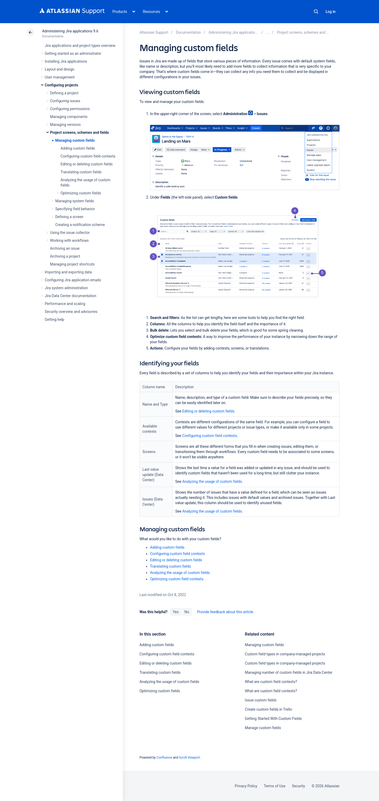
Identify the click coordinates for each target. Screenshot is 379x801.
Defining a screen (69, 217)
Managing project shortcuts (72, 264)
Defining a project (64, 93)
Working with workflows (69, 240)
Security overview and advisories (71, 311)
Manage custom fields (263, 728)
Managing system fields (74, 201)
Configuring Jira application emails (73, 280)
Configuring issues (65, 101)
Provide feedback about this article (225, 612)
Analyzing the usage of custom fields (212, 481)
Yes (175, 612)
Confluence (164, 757)
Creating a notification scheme (80, 225)
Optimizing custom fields (81, 193)
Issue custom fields (260, 700)
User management (59, 77)
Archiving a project (65, 256)
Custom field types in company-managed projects (285, 654)
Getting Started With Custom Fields (273, 718)
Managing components (68, 117)
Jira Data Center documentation (70, 296)
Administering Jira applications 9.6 (70, 31)
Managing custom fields (75, 140)
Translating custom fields (81, 172)
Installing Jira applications (66, 61)
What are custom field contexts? (271, 682)
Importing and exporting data (68, 272)
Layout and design (59, 69)
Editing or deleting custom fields (87, 164)
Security (298, 786)
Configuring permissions (70, 109)
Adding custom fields (78, 148)
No (186, 612)
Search (316, 11)
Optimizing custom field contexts (176, 579)
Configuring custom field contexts (88, 156)
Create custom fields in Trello (268, 709)
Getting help (54, 319)
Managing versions (65, 124)
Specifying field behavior (75, 209)
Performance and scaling (65, 304)
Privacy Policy (246, 786)
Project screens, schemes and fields (79, 132)
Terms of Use (274, 786)
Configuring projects (61, 85)
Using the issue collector (70, 232)
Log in (331, 11)
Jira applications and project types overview (80, 45)
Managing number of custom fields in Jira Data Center (288, 672)
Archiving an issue (64, 248)
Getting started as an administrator (73, 53)
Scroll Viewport (189, 757)
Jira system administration (66, 288)
